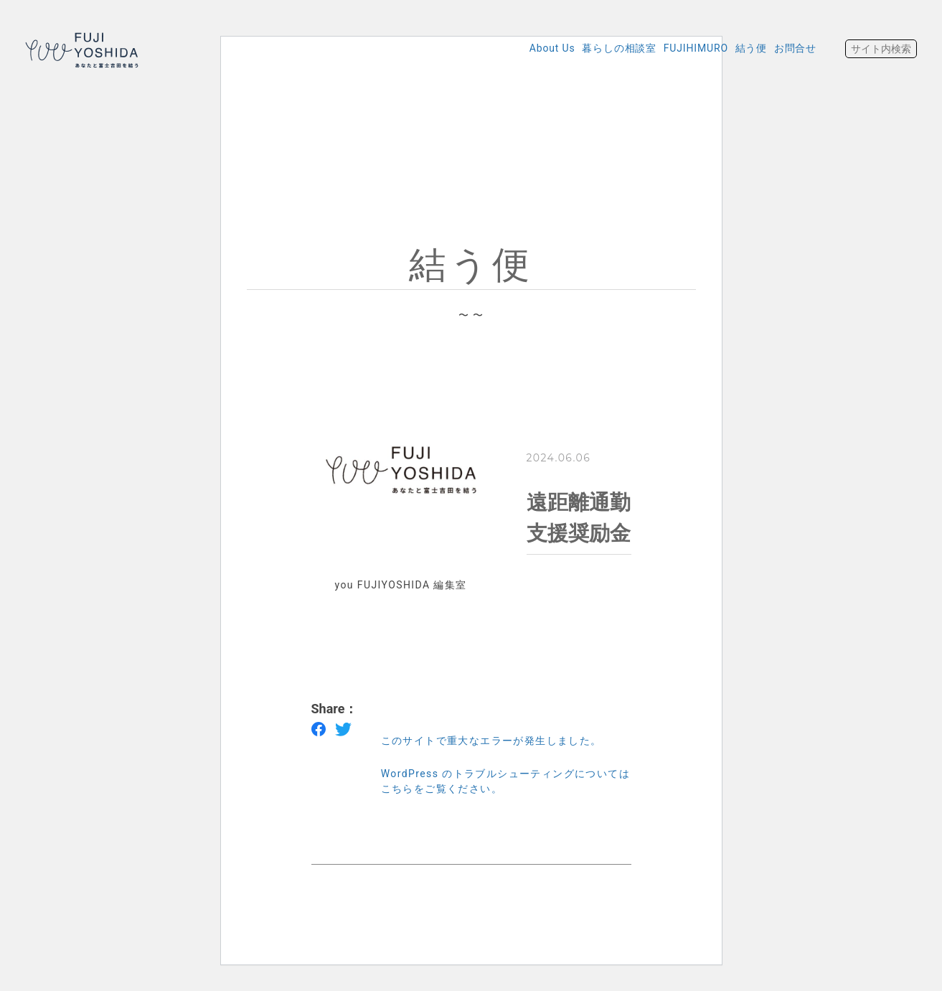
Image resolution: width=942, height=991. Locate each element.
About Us (493, 48)
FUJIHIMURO (663, 48)
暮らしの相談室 (573, 48)
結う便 (731, 48)
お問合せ (789, 48)
